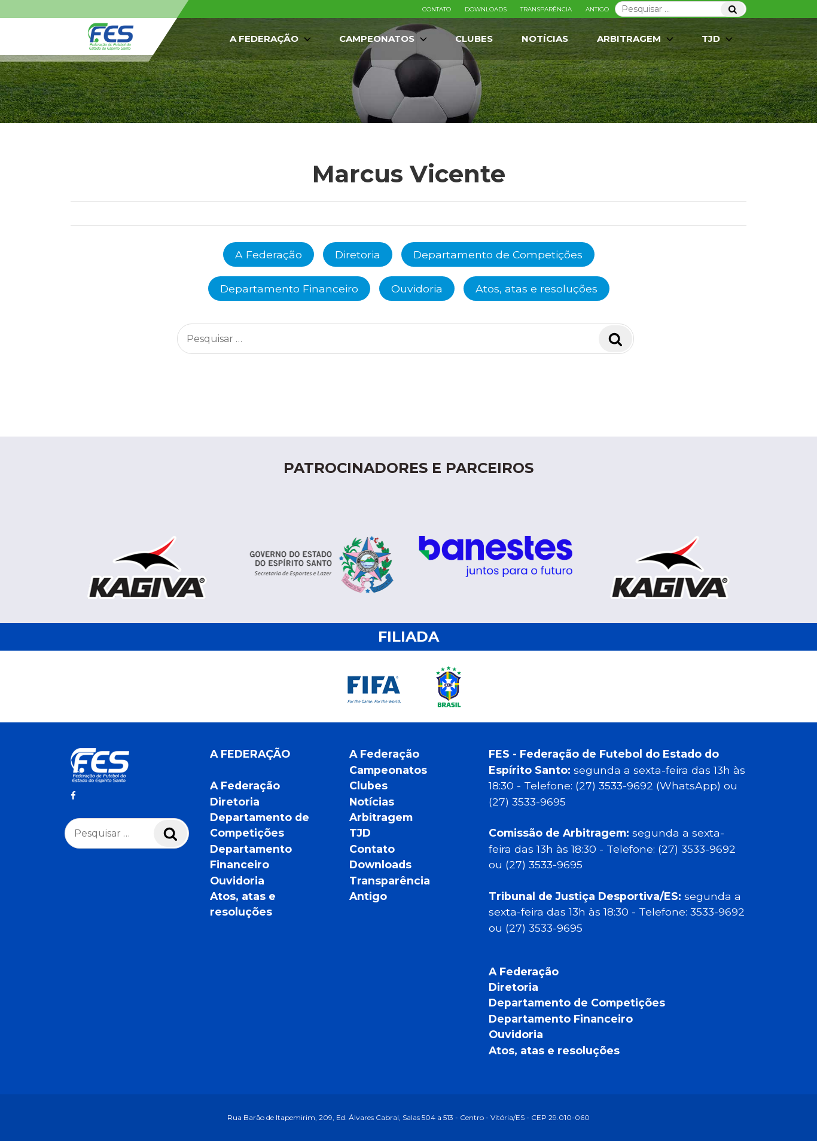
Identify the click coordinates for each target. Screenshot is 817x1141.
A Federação (271, 39)
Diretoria (357, 254)
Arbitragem (636, 39)
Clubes (474, 38)
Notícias (545, 38)
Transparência (546, 9)
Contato (436, 9)
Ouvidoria (417, 288)
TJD (718, 39)
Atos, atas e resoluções (536, 288)
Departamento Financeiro (289, 288)
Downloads (486, 9)
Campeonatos (384, 39)
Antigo (597, 9)
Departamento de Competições (498, 254)
